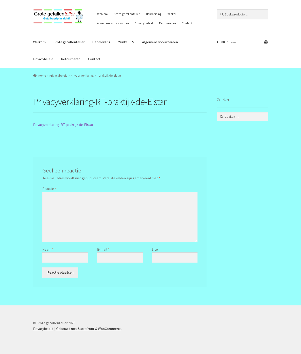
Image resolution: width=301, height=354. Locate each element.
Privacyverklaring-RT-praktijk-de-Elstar (63, 124)
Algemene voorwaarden (113, 23)
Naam (48, 249)
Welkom (102, 14)
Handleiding (154, 14)
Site (155, 249)
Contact (187, 23)
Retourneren (167, 23)
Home (42, 76)
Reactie (49, 188)
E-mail (103, 249)
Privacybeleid (144, 23)
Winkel (171, 14)
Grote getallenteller (127, 14)
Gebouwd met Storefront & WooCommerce (88, 328)
